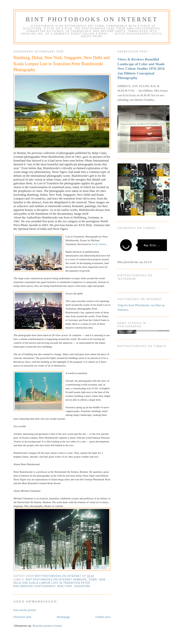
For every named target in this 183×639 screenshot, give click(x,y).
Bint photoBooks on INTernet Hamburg (56, 579)
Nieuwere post (22, 617)
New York (64, 586)
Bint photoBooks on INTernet (92, 19)
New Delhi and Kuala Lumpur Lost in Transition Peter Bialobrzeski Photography (59, 583)
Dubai (93, 579)
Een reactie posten (24, 610)
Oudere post (103, 617)
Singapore (82, 586)
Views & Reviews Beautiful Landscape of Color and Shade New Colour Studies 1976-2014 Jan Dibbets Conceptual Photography (141, 68)
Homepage (63, 617)
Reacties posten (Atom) (47, 625)
